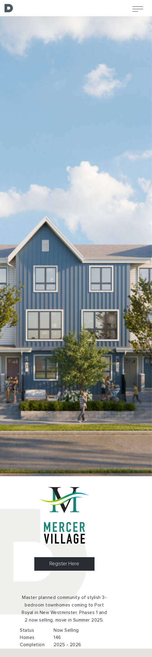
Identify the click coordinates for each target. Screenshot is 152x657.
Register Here (64, 563)
